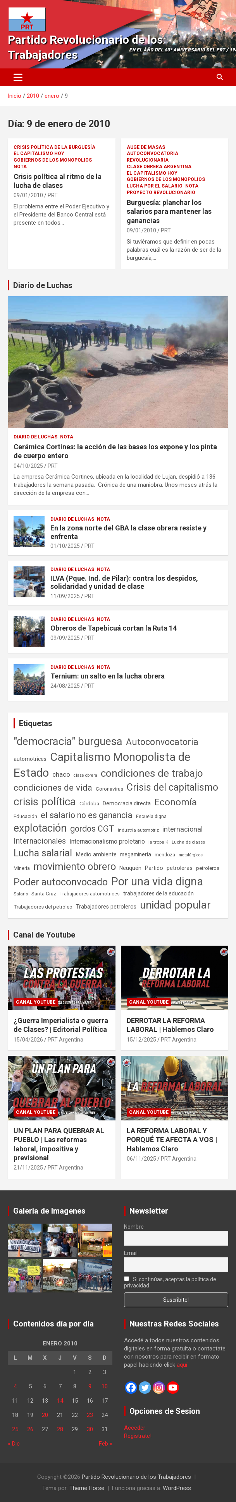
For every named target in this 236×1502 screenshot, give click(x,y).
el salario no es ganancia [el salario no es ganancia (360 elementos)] (87, 815)
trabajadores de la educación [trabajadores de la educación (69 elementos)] (158, 893)
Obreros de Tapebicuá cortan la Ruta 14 (113, 628)
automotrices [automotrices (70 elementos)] (30, 759)
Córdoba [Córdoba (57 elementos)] (89, 803)
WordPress (177, 1488)
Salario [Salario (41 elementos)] (21, 894)
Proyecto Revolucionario (161, 192)
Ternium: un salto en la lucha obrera (107, 676)
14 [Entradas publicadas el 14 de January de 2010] (60, 1400)
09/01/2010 (28, 195)
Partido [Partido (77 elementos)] (154, 868)
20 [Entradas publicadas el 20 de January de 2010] (45, 1415)
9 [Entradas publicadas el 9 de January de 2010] (89, 1386)
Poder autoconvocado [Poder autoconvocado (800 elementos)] (61, 882)
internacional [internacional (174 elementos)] (182, 829)
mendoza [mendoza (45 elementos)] (165, 855)
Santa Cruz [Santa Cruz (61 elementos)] (43, 894)
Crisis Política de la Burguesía (54, 147)
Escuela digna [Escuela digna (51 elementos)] (151, 816)
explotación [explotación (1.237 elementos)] (40, 828)
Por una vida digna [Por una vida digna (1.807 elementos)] (157, 881)
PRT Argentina (65, 1040)
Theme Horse (86, 1488)
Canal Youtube (35, 1002)
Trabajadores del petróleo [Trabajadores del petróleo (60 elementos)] (43, 907)
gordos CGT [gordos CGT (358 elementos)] (92, 829)
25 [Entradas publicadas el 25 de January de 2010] (15, 1429)
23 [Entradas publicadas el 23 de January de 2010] (90, 1415)
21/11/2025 (28, 1167)
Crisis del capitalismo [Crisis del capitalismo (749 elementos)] (172, 787)
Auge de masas (146, 147)
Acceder (134, 1427)
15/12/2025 (141, 1040)
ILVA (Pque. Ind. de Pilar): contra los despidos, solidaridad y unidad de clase (124, 582)
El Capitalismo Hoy (39, 153)
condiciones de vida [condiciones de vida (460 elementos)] (53, 788)
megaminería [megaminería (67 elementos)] (135, 854)
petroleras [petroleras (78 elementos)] (180, 868)
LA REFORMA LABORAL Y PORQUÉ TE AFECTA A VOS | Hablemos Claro (172, 1140)
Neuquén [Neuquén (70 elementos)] (130, 868)
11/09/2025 (65, 596)
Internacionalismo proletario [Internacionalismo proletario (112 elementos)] (107, 841)
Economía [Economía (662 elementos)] (175, 802)
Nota (20, 166)
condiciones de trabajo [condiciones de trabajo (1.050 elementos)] (152, 773)
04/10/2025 (28, 466)
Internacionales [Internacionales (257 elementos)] (40, 841)
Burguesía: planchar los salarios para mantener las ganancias (169, 211)
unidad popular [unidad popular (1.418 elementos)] (175, 904)
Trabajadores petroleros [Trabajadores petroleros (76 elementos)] (106, 907)
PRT (53, 195)
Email (131, 1253)
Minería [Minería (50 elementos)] (22, 868)
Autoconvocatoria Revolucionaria (152, 157)
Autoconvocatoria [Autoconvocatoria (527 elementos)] (162, 742)
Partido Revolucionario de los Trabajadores (136, 1476)
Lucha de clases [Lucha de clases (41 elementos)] (188, 842)
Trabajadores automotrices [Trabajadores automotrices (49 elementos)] (90, 894)
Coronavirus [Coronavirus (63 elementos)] (109, 789)
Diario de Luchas (42, 285)
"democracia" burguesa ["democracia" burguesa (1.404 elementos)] (68, 741)
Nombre (134, 1227)
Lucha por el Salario (155, 186)
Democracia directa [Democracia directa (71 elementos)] (127, 803)
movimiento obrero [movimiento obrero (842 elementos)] (74, 866)
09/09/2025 (65, 638)
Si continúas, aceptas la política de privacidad (170, 1282)
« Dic (14, 1443)
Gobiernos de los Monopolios (53, 160)
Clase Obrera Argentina (159, 166)
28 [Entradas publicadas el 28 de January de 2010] (60, 1429)
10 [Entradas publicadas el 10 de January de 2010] (105, 1386)
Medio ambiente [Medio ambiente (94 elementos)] (96, 854)
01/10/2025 (65, 546)
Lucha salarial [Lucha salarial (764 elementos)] (43, 853)
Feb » (105, 1443)
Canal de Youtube (44, 934)
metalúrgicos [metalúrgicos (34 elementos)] (191, 855)
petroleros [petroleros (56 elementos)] (207, 868)
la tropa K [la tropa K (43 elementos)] (158, 842)
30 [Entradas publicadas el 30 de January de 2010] (90, 1429)
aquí (182, 1364)
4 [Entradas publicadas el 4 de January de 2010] (15, 1386)
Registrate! (138, 1435)
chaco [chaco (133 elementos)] (61, 774)
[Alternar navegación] (18, 77)
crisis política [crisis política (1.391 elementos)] (45, 801)
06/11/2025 (141, 1159)
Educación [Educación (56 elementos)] (25, 816)
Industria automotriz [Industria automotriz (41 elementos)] (138, 830)
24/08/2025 (65, 686)
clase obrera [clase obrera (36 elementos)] (85, 775)
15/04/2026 (28, 1040)
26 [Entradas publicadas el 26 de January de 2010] (30, 1429)
